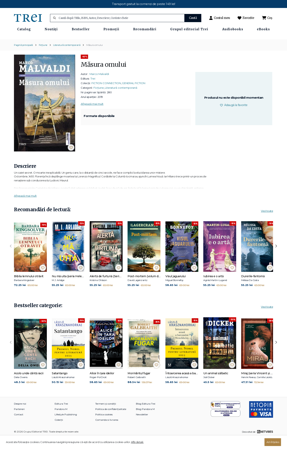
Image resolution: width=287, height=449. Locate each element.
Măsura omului (94, 56)
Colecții (59, 431)
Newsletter (142, 426)
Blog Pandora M (145, 420)
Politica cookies (104, 426)
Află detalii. (137, 442)
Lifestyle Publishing (66, 426)
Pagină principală (23, 56)
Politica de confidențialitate (110, 420)
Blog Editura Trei (145, 415)
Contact (18, 426)
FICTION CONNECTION (106, 94)
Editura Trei (61, 415)
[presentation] (11, 257)
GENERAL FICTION (133, 94)
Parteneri (19, 420)
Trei (92, 90)
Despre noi (20, 415)
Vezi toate (267, 222)
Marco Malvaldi (99, 85)
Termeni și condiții (105, 415)
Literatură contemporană (67, 56)
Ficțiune (43, 56)
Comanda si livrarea (106, 431)
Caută (193, 18)
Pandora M (61, 420)
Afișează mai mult (92, 115)
